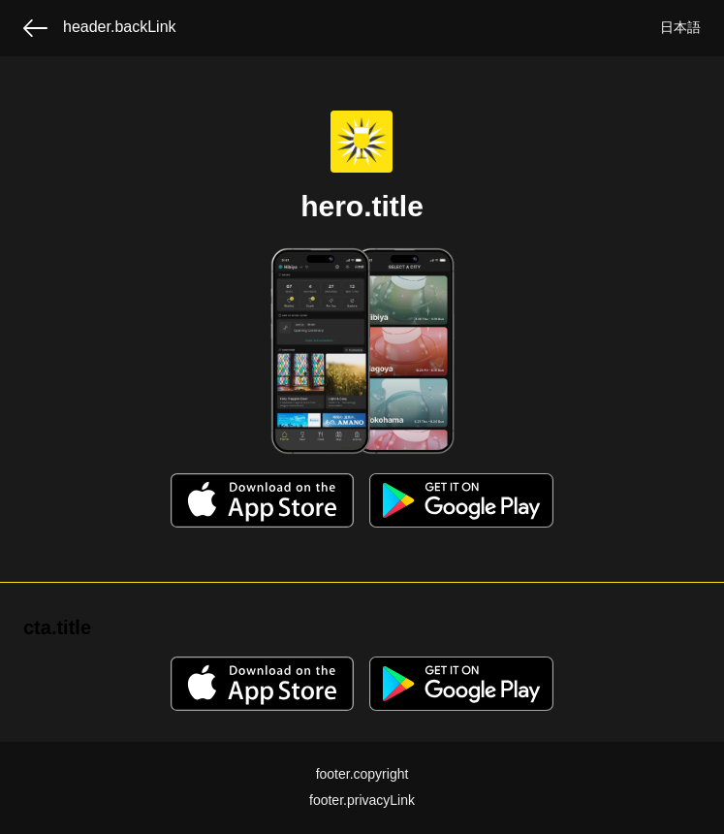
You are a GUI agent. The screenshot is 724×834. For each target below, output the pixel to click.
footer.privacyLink (362, 800)
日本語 (680, 27)
